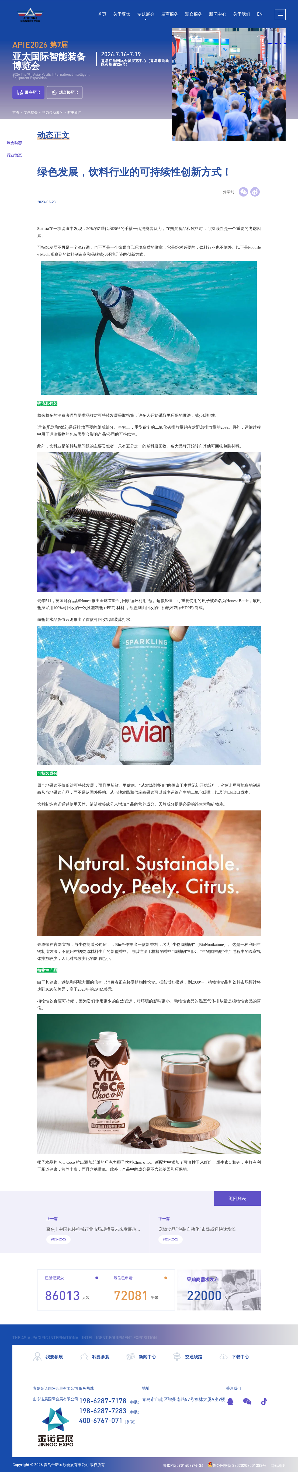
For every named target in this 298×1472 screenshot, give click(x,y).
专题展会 (145, 13)
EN (259, 13)
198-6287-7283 (102, 1410)
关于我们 (241, 13)
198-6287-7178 (102, 1400)
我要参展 (48, 1356)
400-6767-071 (101, 1420)
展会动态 (14, 142)
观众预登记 (64, 92)
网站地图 (278, 1465)
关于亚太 (121, 13)
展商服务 (169, 13)
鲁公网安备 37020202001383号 (237, 1465)
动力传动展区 (52, 112)
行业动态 (14, 155)
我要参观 (94, 1356)
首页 (102, 13)
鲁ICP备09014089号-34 (183, 1465)
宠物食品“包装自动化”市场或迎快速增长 (197, 1229)
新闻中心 (217, 13)
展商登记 (28, 92)
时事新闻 (74, 112)
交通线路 (187, 1356)
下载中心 (234, 1356)
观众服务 (193, 13)
